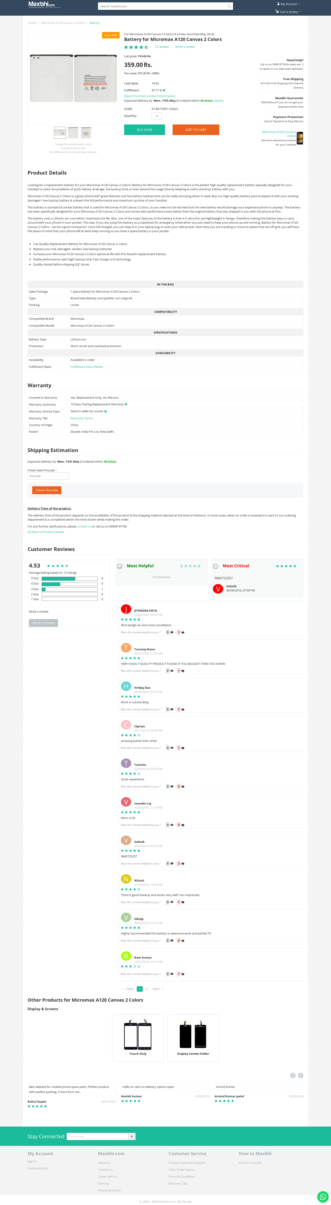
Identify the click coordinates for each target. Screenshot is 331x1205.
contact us (84, 526)
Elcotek (187, 1201)
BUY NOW (144, 129)
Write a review (185, 47)
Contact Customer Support (186, 1163)
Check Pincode (47, 490)
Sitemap (103, 1183)
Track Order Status (181, 1170)
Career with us (107, 1176)
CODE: (128, 109)
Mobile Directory (109, 1190)
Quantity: (130, 116)
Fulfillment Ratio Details (87, 367)
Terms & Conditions (181, 1176)
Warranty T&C (178, 1183)
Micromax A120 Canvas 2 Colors (63, 23)
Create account (38, 1168)
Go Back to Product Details (46, 532)
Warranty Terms (82, 418)
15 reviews (162, 47)
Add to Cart (195, 129)
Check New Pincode (41, 470)
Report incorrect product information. (150, 96)
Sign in (32, 1161)
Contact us (105, 1170)
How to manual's (250, 1163)
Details (218, 100)
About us (104, 1163)
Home (32, 23)
